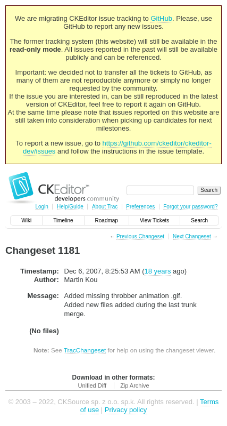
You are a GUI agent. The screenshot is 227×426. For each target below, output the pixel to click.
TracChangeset (85, 350)
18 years (158, 271)
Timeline (63, 220)
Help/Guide (70, 207)
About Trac (104, 207)
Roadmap (106, 220)
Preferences (140, 207)
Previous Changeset (140, 236)
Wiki (26, 220)
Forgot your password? (190, 207)
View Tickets (154, 220)
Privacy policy (126, 410)
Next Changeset (192, 236)
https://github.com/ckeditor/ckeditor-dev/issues (117, 147)
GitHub (161, 18)
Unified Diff (92, 385)
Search (199, 220)
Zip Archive (134, 385)
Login (41, 207)
